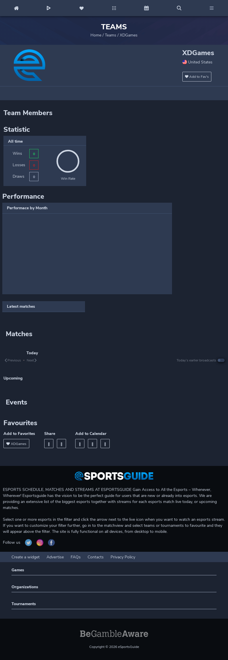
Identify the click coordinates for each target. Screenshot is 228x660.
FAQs (76, 557)
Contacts (96, 557)
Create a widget (25, 557)
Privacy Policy (123, 557)
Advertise (55, 557)
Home (95, 35)
